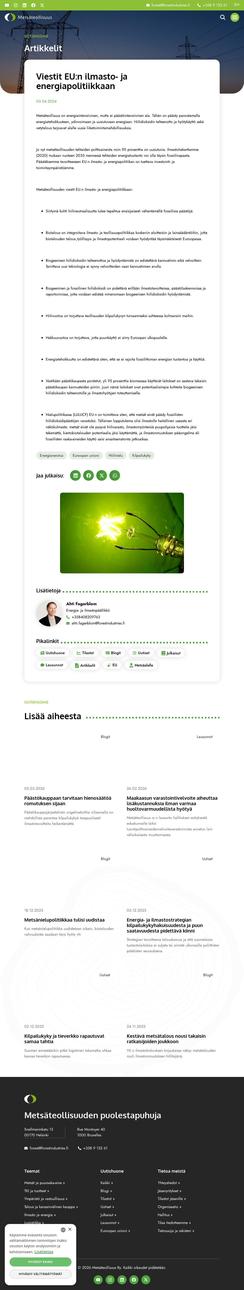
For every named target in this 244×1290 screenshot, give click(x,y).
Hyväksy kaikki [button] (40, 1262)
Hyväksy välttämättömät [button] (40, 1274)
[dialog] (40, 1254)
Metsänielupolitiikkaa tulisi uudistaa (67, 919)
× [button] (69, 1229)
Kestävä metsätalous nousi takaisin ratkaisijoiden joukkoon (169, 1038)
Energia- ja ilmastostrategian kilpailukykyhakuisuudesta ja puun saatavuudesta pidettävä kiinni (168, 925)
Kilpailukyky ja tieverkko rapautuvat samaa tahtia (67, 1038)
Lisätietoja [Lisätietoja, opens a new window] (43, 1251)
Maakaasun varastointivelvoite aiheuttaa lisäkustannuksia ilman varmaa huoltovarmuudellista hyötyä (171, 803)
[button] (234, 17)
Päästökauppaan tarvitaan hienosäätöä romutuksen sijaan (61, 800)
